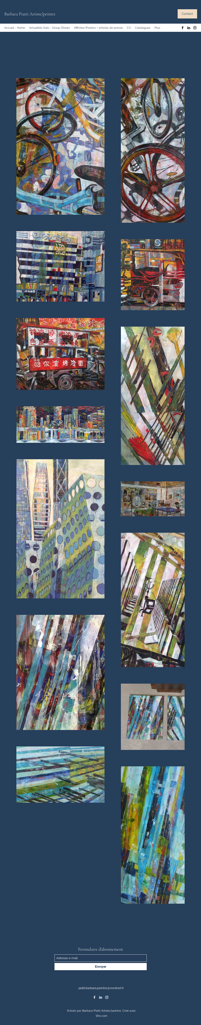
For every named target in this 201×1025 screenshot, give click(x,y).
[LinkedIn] (189, 28)
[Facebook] (183, 28)
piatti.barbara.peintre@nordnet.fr (101, 988)
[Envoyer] (101, 966)
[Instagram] (195, 28)
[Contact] (187, 13)
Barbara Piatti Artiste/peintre (30, 14)
